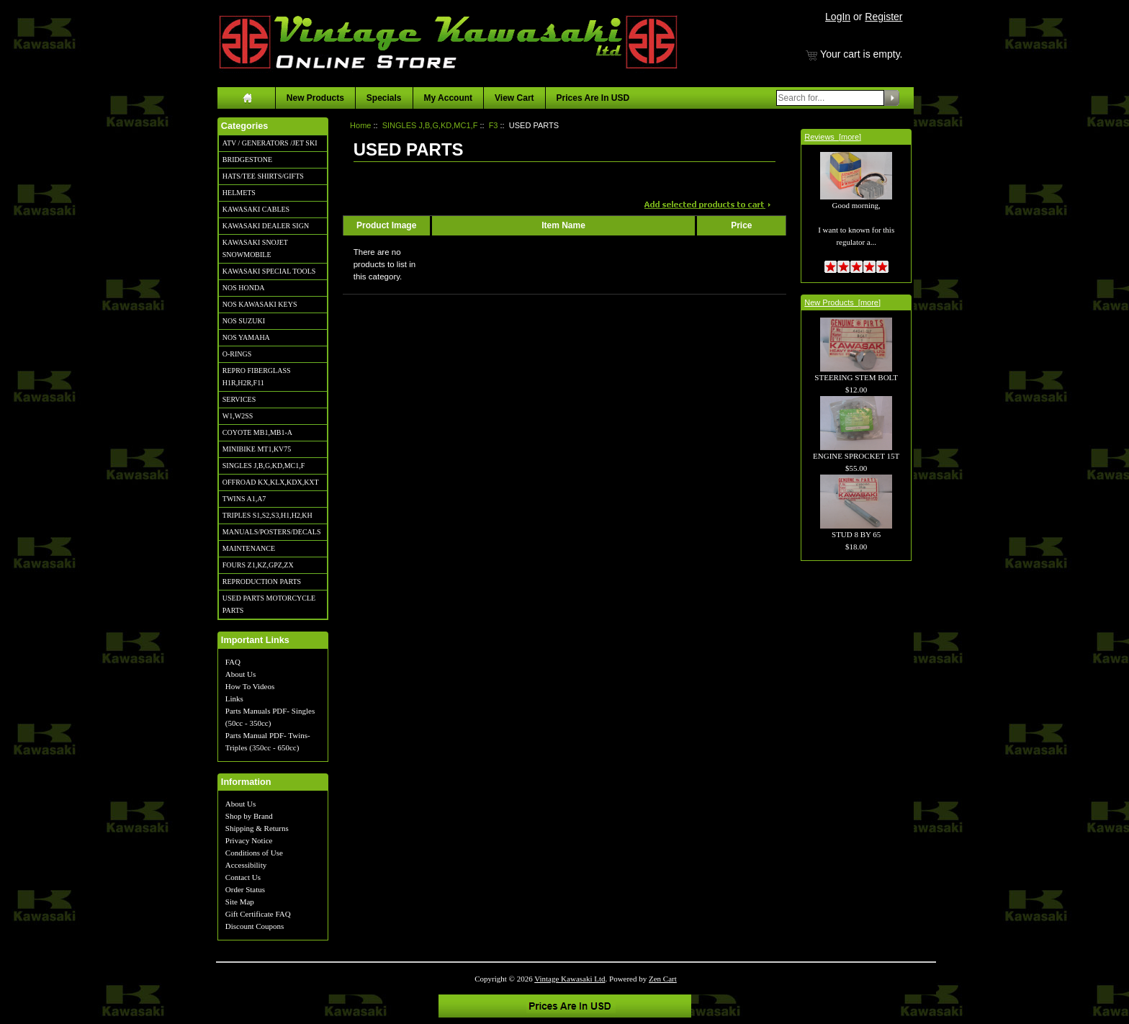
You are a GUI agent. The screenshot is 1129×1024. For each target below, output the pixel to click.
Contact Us (243, 877)
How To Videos (249, 686)
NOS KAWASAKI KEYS (259, 304)
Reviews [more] (832, 137)
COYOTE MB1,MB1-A (257, 432)
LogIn (837, 16)
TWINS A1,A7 (244, 499)
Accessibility (245, 865)
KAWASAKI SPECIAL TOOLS (269, 271)
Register (883, 16)
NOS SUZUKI (243, 321)
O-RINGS (237, 354)
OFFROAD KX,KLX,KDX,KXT (270, 482)
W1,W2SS (237, 416)
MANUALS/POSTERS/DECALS (271, 532)
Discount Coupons (254, 926)
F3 (493, 125)
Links (234, 698)
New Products (315, 98)
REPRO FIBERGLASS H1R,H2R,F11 (256, 377)
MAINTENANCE (248, 548)
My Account (448, 98)
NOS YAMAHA (246, 337)
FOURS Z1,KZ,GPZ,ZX (258, 565)
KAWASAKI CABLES (255, 209)
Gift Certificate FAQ (258, 914)
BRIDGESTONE (247, 159)
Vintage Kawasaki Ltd (569, 978)
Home (360, 125)
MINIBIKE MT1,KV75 (257, 449)
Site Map (239, 901)
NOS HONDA (243, 288)
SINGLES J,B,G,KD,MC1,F (263, 466)
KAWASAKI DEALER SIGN (265, 226)
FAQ (232, 661)
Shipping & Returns (257, 828)
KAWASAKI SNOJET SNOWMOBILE (255, 248)
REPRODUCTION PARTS (261, 581)
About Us (240, 674)
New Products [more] (842, 302)
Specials (384, 98)
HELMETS (239, 193)
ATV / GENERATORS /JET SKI (270, 143)
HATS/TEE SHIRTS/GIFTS (263, 176)
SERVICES (239, 399)
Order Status (245, 889)
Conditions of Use (254, 852)
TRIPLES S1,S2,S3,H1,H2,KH (267, 515)
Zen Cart (663, 978)
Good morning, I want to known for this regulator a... (856, 208)
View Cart (514, 98)
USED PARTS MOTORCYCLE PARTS (268, 604)
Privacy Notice (249, 840)
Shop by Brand (249, 816)
